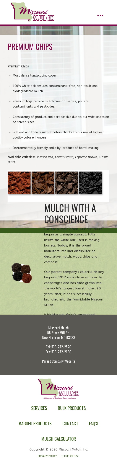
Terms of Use (70, 456)
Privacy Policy (47, 456)
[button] (100, 16)
